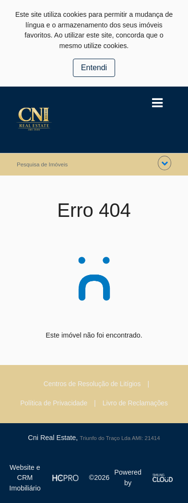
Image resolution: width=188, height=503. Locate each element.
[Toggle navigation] (157, 103)
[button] (164, 163)
